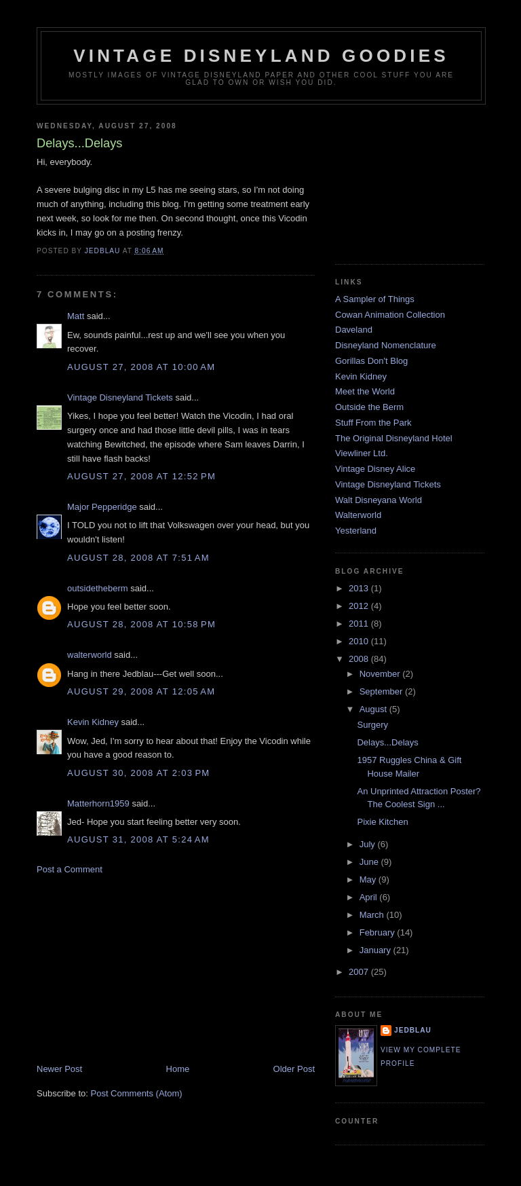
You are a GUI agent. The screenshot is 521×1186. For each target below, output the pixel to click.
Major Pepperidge (102, 507)
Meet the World (365, 391)
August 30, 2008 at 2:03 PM (138, 773)
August (374, 709)
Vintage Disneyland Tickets (120, 397)
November (381, 674)
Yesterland (356, 530)
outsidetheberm (97, 588)
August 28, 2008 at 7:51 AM (138, 558)
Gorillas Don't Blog (371, 361)
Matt (75, 316)
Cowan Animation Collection (390, 315)
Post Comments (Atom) (136, 1093)
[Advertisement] (138, 968)
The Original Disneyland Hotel (393, 438)
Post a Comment (69, 869)
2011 (360, 623)
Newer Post (59, 1069)
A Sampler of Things (374, 299)
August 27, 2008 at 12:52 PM (141, 476)
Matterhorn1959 (98, 803)
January (376, 950)
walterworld (89, 655)
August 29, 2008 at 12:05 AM (141, 691)
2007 (360, 972)
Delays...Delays (387, 742)
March (373, 915)
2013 (360, 588)
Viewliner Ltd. (361, 453)
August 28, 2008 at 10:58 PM (141, 624)
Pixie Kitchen (382, 822)
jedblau (412, 1030)
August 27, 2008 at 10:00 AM (141, 367)
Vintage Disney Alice (375, 469)
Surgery (372, 725)
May (369, 879)
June (370, 862)
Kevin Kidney (93, 722)
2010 (360, 641)
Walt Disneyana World (378, 500)
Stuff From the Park (373, 423)
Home (178, 1069)
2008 (360, 659)
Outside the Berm (369, 407)
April (370, 897)
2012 (360, 606)
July (369, 844)
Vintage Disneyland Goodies (261, 55)
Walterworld (358, 515)
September (382, 691)
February (379, 932)
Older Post (294, 1069)
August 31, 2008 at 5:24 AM (138, 839)
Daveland (353, 330)
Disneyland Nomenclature (385, 345)
